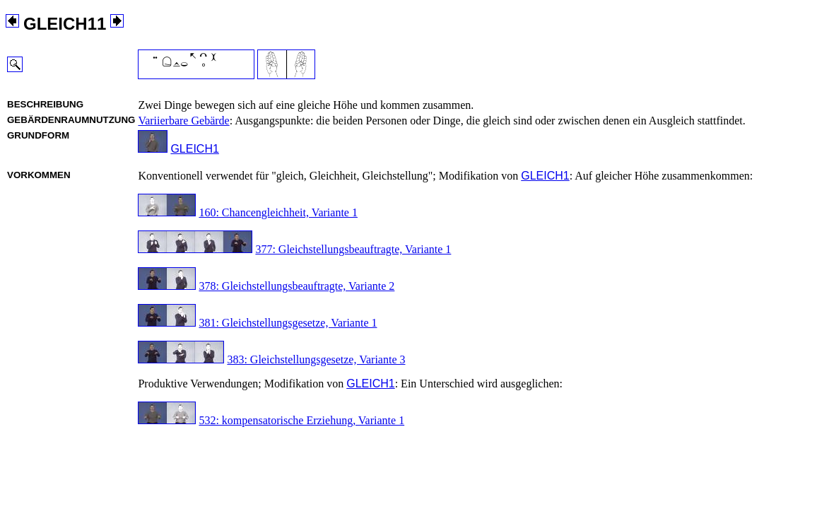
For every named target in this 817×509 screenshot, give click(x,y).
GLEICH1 (194, 149)
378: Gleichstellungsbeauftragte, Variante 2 (296, 286)
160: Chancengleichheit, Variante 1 (278, 212)
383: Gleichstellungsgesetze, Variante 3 (316, 359)
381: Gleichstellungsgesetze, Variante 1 (288, 323)
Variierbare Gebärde (183, 121)
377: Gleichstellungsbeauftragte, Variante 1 (353, 249)
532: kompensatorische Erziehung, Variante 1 (301, 420)
